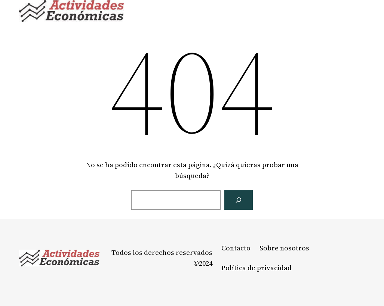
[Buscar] (238, 200)
